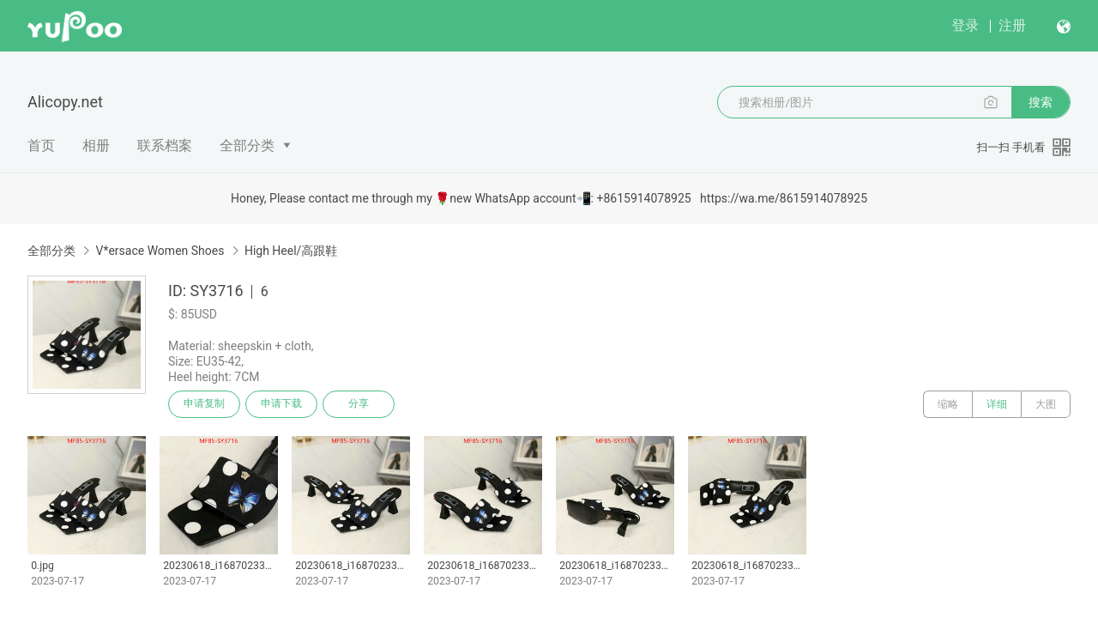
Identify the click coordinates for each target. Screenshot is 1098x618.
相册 (96, 145)
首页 (41, 145)
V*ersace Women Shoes (159, 251)
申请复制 (204, 404)
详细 (996, 404)
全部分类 (247, 145)
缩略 (948, 404)
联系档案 (164, 145)
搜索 (1041, 102)
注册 (1012, 25)
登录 (965, 25)
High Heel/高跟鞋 (290, 251)
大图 (1045, 404)
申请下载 (281, 404)
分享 (358, 404)
